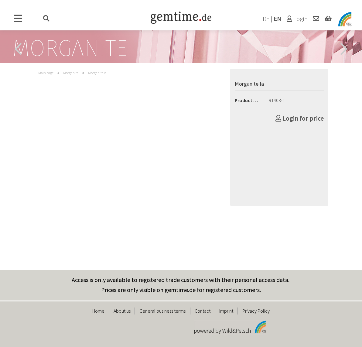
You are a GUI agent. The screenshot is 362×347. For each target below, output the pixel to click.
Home (98, 311)
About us (122, 311)
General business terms (162, 311)
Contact (202, 311)
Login (297, 19)
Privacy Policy (256, 311)
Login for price (299, 118)
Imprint (226, 311)
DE (266, 19)
